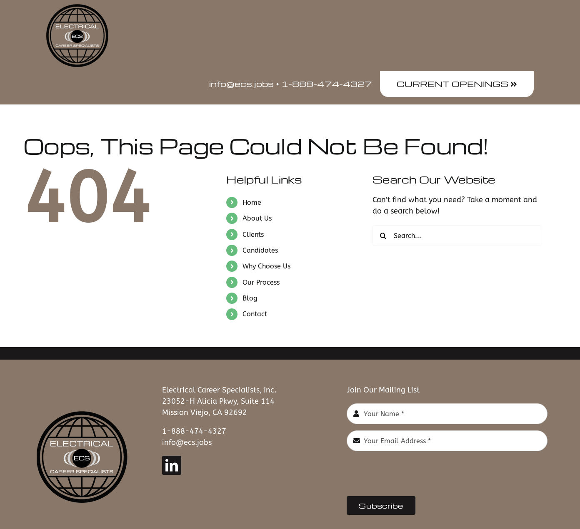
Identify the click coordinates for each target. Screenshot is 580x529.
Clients (253, 234)
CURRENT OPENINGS (457, 83)
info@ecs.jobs (187, 442)
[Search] (382, 235)
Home (251, 202)
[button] (519, 117)
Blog (249, 298)
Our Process (261, 282)
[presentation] (410, 473)
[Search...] (457, 235)
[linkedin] (171, 465)
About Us (257, 218)
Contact (254, 314)
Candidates (260, 250)
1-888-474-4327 (194, 431)
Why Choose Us (266, 266)
